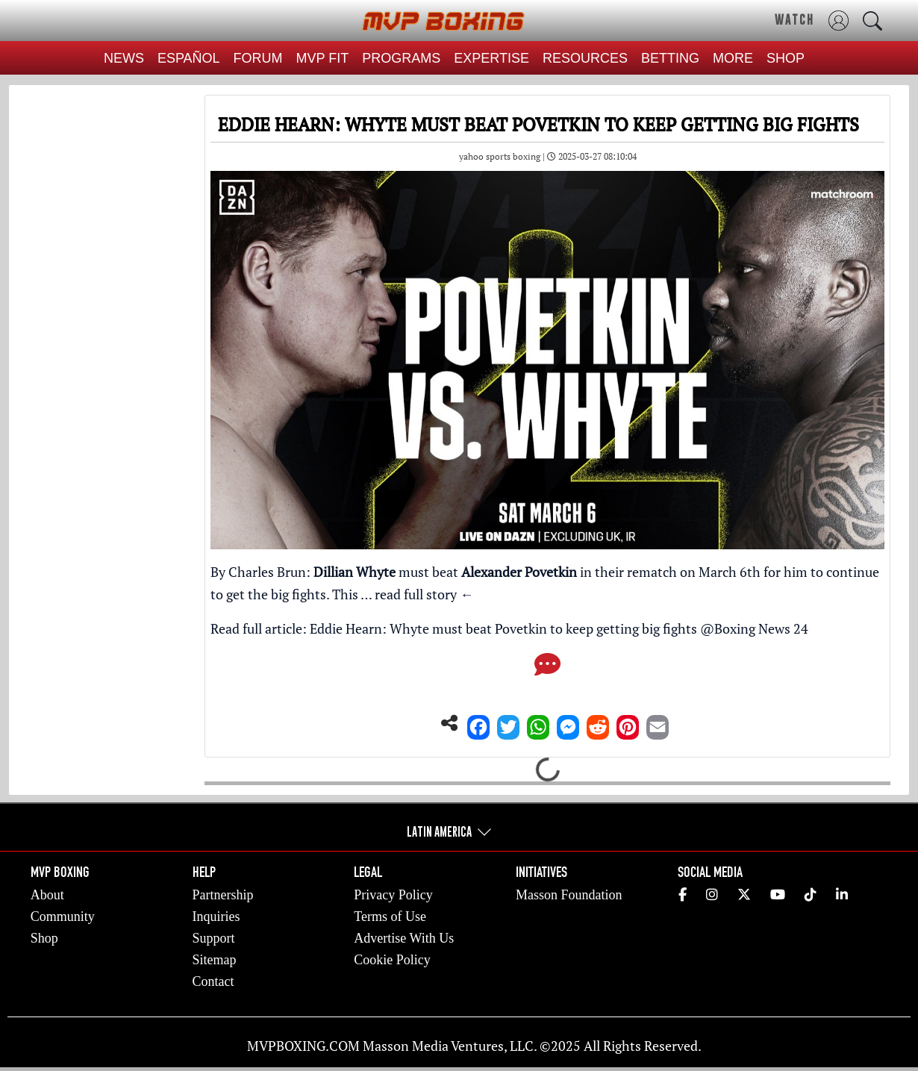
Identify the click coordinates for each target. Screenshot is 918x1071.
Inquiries (216, 916)
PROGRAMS (401, 58)
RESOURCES (585, 58)
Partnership (223, 894)
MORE (733, 58)
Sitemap (215, 959)
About (47, 894)
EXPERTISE (491, 58)
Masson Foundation (569, 894)
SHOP (785, 58)
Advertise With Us (404, 938)
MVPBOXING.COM (303, 1046)
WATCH (794, 19)
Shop (44, 938)
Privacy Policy (393, 894)
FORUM (258, 58)
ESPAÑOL (188, 58)
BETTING (670, 58)
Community (63, 916)
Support (214, 938)
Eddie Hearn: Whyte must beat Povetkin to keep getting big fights (503, 628)
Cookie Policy (392, 959)
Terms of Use (390, 916)
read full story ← (424, 594)
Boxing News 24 (761, 628)
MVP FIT (322, 58)
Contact (213, 981)
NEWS (124, 58)
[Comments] (547, 669)
